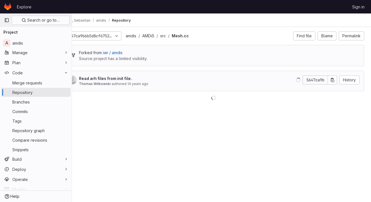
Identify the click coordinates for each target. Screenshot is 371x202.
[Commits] (36, 111)
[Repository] (36, 92)
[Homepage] (7, 6)
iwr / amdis (128, 52)
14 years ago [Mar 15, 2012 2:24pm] (153, 84)
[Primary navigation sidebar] (6, 20)
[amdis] (36, 42)
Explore (24, 6)
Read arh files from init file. (121, 78)
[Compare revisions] (36, 140)
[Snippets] (36, 149)
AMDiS (164, 35)
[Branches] (36, 101)
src (179, 35)
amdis (146, 35)
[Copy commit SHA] (332, 79)
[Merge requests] (36, 82)
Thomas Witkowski (110, 84)
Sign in (358, 6)
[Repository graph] (36, 130)
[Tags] (36, 120)
